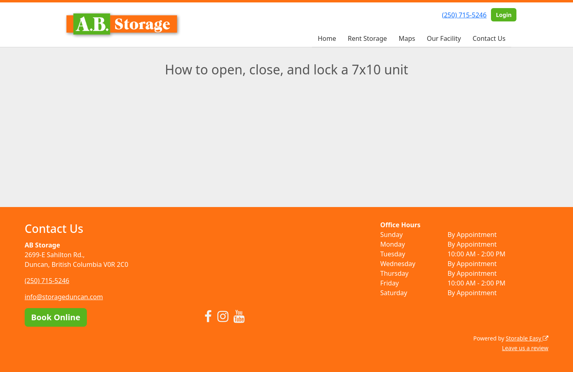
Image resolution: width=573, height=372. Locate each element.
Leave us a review (525, 348)
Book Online (55, 317)
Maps (406, 38)
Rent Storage (367, 38)
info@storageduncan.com (64, 296)
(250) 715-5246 (464, 15)
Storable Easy (527, 338)
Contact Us (488, 38)
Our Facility (444, 38)
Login (504, 15)
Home (327, 38)
